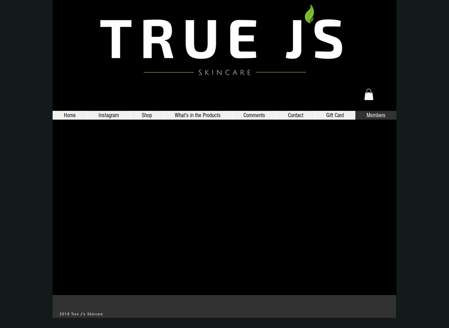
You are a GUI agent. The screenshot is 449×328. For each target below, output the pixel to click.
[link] (369, 94)
